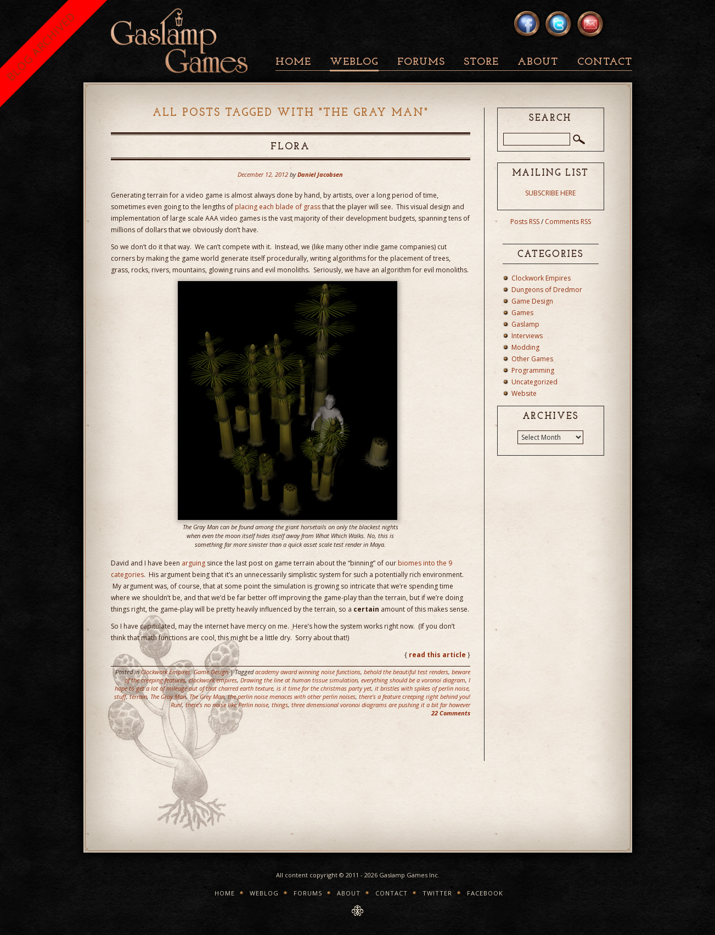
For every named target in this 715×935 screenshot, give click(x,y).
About (537, 62)
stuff (120, 696)
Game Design (211, 672)
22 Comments (450, 713)
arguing (193, 563)
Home (293, 62)
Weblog (354, 62)
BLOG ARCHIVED (40, 46)
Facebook (485, 893)
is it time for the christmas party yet (324, 688)
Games (522, 312)
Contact (604, 62)
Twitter (437, 893)
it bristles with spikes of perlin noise (422, 688)
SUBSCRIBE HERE (550, 193)
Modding (525, 347)
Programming (532, 370)
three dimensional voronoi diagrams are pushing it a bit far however (380, 705)
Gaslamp (525, 324)
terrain (138, 696)
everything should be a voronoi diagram (413, 680)
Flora (290, 147)
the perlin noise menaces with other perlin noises (292, 696)
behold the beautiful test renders (406, 672)
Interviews (527, 335)
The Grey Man (206, 696)
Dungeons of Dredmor (546, 289)
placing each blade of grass (277, 206)
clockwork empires (213, 680)
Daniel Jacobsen (320, 174)
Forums (421, 62)
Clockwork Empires (165, 672)
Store (481, 62)
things (280, 705)
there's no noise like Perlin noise (226, 705)
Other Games (532, 358)
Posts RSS (524, 221)
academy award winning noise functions (308, 672)
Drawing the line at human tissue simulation (299, 680)
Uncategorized (534, 382)
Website (524, 393)
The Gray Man (168, 696)
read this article (437, 654)
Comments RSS (568, 221)
